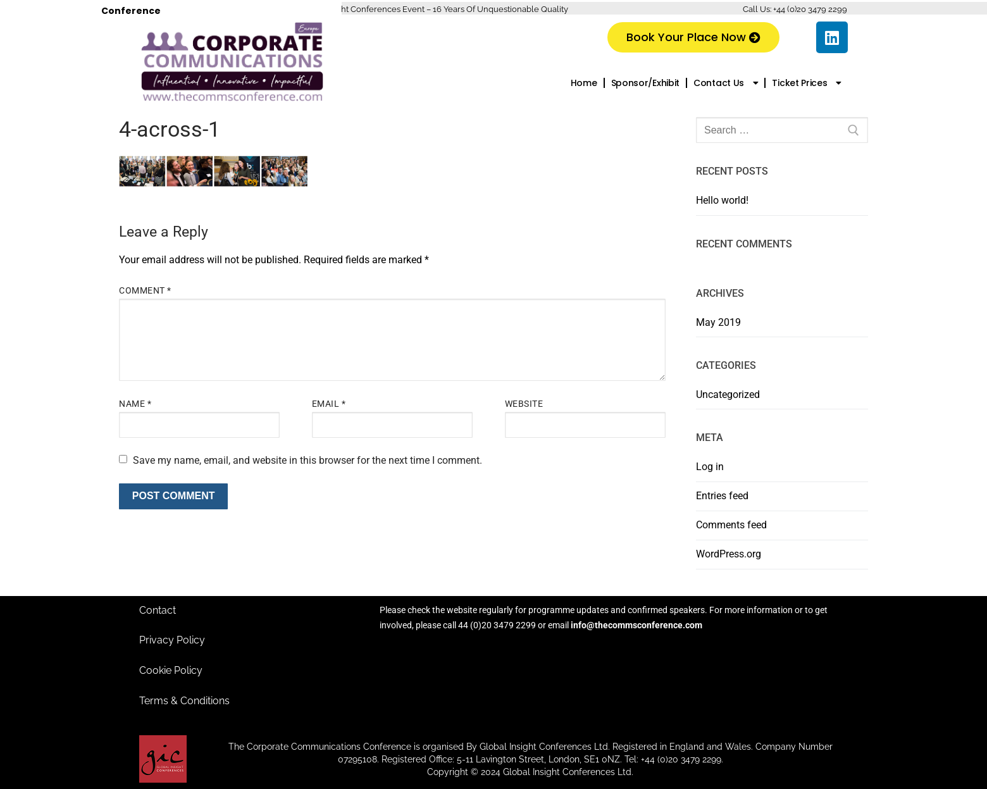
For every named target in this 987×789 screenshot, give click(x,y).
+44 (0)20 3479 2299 (810, 9)
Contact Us (725, 83)
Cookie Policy (170, 670)
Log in (710, 467)
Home (584, 83)
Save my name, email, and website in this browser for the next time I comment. (307, 460)
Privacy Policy (172, 640)
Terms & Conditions (184, 701)
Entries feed (722, 496)
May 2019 (718, 322)
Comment (145, 290)
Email (329, 404)
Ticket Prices (806, 83)
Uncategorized (728, 394)
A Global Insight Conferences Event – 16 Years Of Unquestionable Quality (429, 9)
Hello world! (722, 200)
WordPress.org (728, 554)
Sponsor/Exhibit (645, 83)
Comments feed (731, 525)
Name (135, 404)
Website (524, 404)
